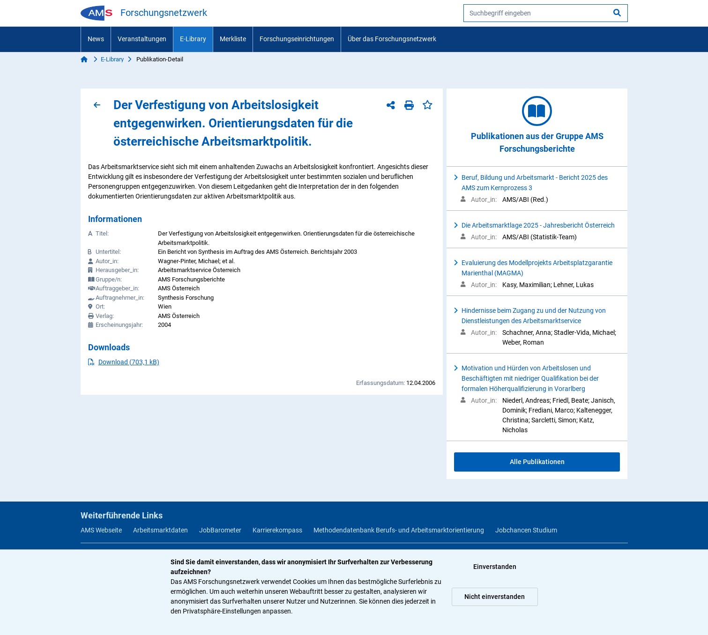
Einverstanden (494, 566)
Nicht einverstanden (494, 596)
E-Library (193, 39)
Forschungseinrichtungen (297, 39)
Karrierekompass (277, 530)
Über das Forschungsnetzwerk (392, 39)
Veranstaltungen (142, 39)
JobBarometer (220, 530)
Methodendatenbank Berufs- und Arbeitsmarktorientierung (398, 530)
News (96, 39)
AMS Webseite (101, 530)
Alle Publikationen (537, 461)
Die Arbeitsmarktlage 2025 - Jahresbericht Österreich (538, 225)
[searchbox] (545, 13)
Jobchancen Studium (526, 530)
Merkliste (233, 39)
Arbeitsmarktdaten (160, 530)
